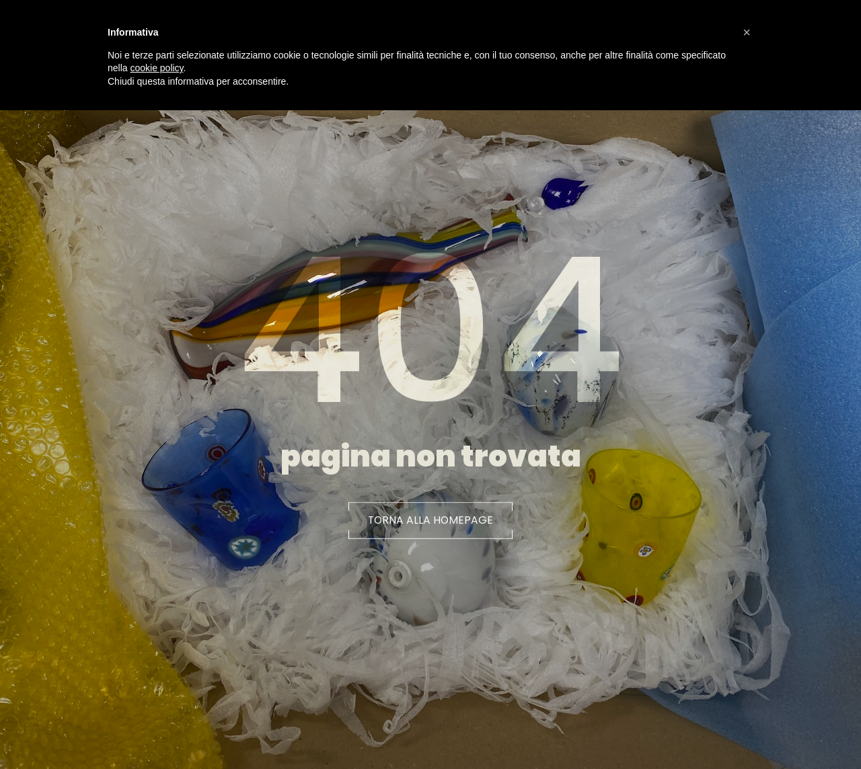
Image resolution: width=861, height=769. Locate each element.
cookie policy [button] (156, 68)
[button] (431, 525)
